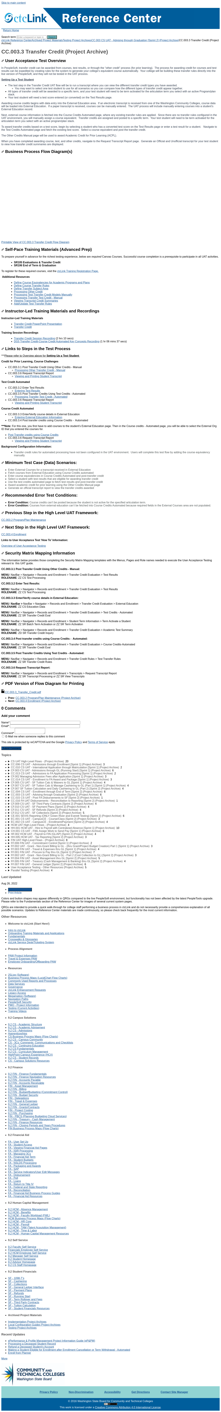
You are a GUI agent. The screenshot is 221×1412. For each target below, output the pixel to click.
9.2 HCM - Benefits (19, 1212)
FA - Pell (13, 1178)
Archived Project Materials (47, 40)
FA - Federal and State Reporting (27, 1187)
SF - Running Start (19, 1296)
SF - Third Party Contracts (23, 1302)
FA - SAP (13, 1169)
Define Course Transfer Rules (31, 285)
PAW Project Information (22, 955)
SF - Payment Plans (20, 1290)
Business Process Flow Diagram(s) (36, 151)
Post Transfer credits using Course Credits (33, 434)
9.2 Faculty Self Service (22, 1246)
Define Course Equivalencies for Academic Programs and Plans (52, 282)
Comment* (23, 733)
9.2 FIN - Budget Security (23, 1095)
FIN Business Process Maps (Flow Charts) (33, 1128)
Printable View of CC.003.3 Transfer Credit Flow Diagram (35, 242)
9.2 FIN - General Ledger (23, 1104)
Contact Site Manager (174, 1392)
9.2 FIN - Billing (17, 1089)
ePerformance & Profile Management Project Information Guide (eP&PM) (51, 1340)
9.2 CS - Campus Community (25, 1039)
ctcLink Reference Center (16, 40)
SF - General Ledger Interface (26, 1287)
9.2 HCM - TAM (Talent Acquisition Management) (37, 1227)
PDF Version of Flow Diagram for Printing (42, 683)
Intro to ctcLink (17, 930)
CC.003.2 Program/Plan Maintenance (23, 520)
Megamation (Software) (22, 996)
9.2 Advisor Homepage (21, 1262)
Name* (40, 722)
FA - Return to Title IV (21, 1184)
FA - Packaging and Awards (24, 1166)
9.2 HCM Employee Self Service (27, 1253)
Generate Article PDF (20, 889)
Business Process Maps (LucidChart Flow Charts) (37, 977)
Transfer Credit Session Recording (34, 338)
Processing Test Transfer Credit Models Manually (43, 294)
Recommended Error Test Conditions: (39, 495)
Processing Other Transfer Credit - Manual (40, 370)
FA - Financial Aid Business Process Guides (34, 1193)
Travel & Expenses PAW (22, 958)
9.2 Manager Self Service (23, 1256)
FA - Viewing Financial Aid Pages (27, 1147)
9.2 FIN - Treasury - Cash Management (31, 1119)
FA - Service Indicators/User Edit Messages (34, 1172)
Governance (15, 987)
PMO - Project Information (23, 1005)
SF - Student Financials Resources (29, 1308)
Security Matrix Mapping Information (38, 553)
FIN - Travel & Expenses (22, 1101)
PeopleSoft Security (20, 1002)
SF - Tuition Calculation (22, 1305)
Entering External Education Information (38, 417)
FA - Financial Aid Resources (25, 1196)
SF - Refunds (16, 1293)
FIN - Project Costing (20, 1110)
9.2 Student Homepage (22, 1259)
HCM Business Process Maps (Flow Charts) (34, 1218)
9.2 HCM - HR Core (20, 1221)
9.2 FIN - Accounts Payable (24, 1080)
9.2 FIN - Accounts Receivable (26, 1083)
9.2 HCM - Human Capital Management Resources (38, 1233)
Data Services (16, 983)
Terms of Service (98, 742)
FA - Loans (14, 1181)
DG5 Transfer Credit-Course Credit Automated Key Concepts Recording (57, 341)
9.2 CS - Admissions (20, 1030)
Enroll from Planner (19, 1352)
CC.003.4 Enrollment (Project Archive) (38, 701)
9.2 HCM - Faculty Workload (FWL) (29, 1215)
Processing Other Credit (28, 291)
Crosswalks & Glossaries (23, 939)
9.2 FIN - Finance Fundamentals (27, 1074)
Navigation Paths (18, 999)
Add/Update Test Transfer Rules (33, 303)
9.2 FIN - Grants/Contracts (24, 1107)
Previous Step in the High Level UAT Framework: (49, 512)
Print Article (15, 892)
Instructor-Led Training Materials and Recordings (50, 311)
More (4, 1358)
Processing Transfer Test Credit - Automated (41, 396)
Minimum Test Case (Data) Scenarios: (39, 462)
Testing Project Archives (77, 40)
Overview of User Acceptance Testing (23, 545)
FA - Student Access (20, 1144)
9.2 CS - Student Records (23, 1057)
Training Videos (17, 1011)
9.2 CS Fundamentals (21, 1048)
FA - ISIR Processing (20, 1150)
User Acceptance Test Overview (33, 60)
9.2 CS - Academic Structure (25, 1024)
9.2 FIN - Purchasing (20, 1113)
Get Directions (140, 1392)
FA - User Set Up (18, 1141)
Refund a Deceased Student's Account (31, 1346)
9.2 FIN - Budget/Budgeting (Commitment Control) (38, 1092)
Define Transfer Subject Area (31, 288)
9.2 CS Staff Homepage (22, 1265)
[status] (110, 280)
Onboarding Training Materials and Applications (36, 933)
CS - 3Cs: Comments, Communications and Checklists (40, 1042)
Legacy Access (17, 993)
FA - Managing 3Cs (19, 1153)
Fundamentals (16, 936)
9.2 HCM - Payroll (18, 1224)
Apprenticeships (17, 1033)
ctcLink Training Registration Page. (78, 271)
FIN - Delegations (18, 1098)
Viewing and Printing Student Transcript (38, 376)
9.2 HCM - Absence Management (28, 1209)
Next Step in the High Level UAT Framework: (45, 527)
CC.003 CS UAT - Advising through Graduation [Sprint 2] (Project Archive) (135, 40)
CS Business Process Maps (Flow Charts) (33, 1036)
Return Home (11, 30)
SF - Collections (17, 1284)
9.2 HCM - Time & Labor (22, 1230)
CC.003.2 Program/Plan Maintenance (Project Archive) (48, 697)
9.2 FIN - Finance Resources (25, 1122)
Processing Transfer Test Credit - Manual (38, 297)
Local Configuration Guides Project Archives (34, 1324)
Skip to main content (13, 2)
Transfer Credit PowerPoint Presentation (38, 324)
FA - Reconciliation (19, 1190)
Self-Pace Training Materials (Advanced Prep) (46, 249)
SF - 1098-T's (16, 1278)
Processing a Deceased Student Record (32, 1343)
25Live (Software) (18, 974)
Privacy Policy (73, 742)
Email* (40, 726)
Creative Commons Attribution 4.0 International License (128, 1407)
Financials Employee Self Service (28, 1249)
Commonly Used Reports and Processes (32, 980)
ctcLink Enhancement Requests (27, 990)
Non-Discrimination (81, 1392)
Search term (8, 36)
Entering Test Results (27, 390)
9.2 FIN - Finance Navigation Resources (32, 1077)
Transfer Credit (23, 327)
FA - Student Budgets (20, 1159)
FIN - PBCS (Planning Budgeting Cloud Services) (37, 1116)
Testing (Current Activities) (23, 1008)
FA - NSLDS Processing (22, 1162)
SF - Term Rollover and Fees (25, 1299)
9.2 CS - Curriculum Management (28, 1051)
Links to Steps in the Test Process (35, 348)
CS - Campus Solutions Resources (29, 1060)
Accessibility (112, 1392)
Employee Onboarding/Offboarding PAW (32, 961)
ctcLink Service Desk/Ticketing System (31, 942)
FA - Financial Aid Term (21, 1156)
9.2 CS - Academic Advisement (26, 1027)
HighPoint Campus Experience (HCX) (30, 1054)
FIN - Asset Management (23, 1086)
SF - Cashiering (17, 1281)
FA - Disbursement (19, 1175)
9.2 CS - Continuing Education (26, 1045)
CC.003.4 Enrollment (13, 534)
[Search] (31, 37)
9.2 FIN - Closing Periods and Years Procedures (36, 1125)
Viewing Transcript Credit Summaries (36, 300)
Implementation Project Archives (27, 1321)
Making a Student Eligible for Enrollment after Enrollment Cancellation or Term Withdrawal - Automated (69, 1349)
